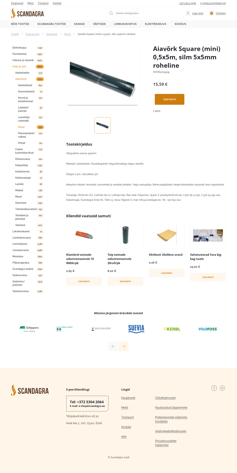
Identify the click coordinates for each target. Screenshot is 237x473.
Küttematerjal (23, 177)
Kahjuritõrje (21, 165)
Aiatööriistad (25, 85)
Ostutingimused (165, 397)
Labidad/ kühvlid (23, 109)
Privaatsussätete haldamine (165, 443)
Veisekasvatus (21, 291)
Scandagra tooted (52, 24)
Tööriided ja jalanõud (21, 217)
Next (124, 346)
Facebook (214, 388)
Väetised (99, 24)
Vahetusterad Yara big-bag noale (206, 257)
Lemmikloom (20, 244)
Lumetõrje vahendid (24, 119)
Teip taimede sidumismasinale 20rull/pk (119, 259)
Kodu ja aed (32, 34)
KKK (123, 436)
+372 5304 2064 (187, 3)
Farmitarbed (19, 54)
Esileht (15, 34)
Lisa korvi (169, 99)
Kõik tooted (20, 24)
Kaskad (79, 24)
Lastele (19, 184)
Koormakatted (26, 91)
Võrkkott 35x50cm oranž (166, 255)
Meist (30, 3)
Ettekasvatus (22, 159)
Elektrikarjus (155, 24)
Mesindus (18, 256)
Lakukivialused (21, 231)
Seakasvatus (20, 275)
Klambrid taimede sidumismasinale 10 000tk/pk (80, 259)
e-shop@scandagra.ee (213, 3)
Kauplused (17, 3)
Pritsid (21, 143)
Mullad (19, 190)
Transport (43, 3)
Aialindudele (22, 72)
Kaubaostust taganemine (171, 407)
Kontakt (57, 3)
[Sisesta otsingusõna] (144, 13)
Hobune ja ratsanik (23, 60)
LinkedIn (222, 388)
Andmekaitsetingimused (170, 431)
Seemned (20, 202)
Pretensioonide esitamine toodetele (171, 419)
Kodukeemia (22, 171)
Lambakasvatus (22, 237)
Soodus (180, 24)
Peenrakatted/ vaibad (26, 135)
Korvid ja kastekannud (25, 99)
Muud (67, 34)
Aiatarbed (51, 34)
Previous (113, 346)
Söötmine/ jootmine (19, 283)
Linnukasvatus (125, 24)
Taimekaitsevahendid (27, 209)
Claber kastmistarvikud (24, 151)
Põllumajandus (21, 262)
